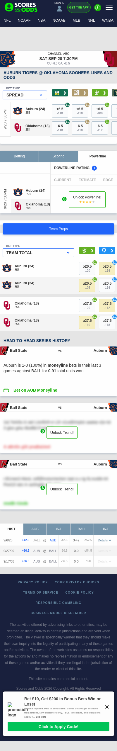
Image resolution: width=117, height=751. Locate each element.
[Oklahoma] (37, 126)
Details (104, 540)
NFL (7, 20)
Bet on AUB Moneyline (35, 390)
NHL (91, 20)
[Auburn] (35, 109)
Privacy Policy (33, 582)
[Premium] (97, 10)
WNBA (107, 20)
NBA (42, 20)
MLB (76, 20)
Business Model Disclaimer (58, 613)
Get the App (79, 7)
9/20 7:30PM (5, 119)
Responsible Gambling (59, 602)
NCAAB (59, 20)
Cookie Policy (79, 592)
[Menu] (109, 7)
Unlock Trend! (62, 432)
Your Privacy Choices (77, 582)
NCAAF (24, 20)
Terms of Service (40, 592)
